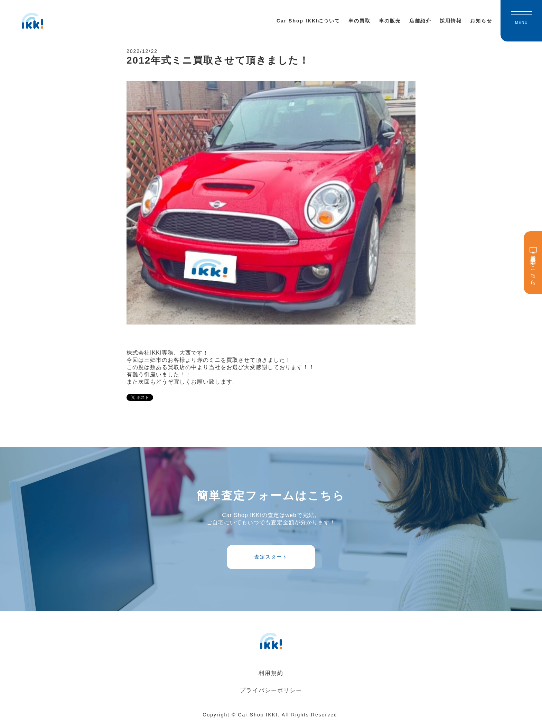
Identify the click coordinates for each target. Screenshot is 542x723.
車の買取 (359, 21)
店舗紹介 (420, 21)
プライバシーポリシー (271, 690)
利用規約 (271, 673)
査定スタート (271, 557)
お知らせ (481, 21)
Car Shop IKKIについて (308, 21)
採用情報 (451, 21)
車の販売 (390, 21)
